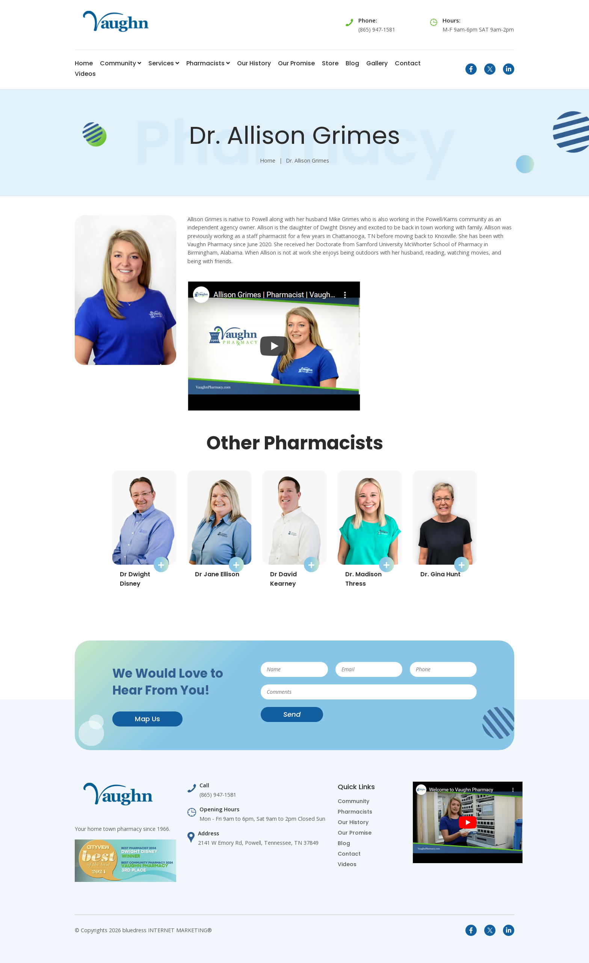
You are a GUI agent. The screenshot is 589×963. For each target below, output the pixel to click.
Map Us (147, 718)
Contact (408, 63)
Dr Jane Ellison (217, 574)
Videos (85, 73)
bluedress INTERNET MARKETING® (167, 930)
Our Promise (296, 63)
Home (84, 63)
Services (163, 63)
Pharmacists (208, 63)
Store (330, 63)
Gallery (377, 63)
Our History (254, 63)
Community (120, 63)
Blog (352, 63)
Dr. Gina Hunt (440, 574)
